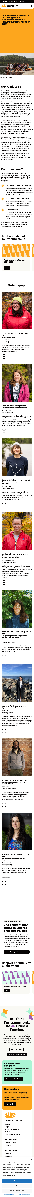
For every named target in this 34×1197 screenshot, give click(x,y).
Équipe (7, 1127)
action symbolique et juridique (14, 137)
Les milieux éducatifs (11, 1143)
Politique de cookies (8, 1194)
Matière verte (9, 1156)
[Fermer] (33, 2)
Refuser (17, 1186)
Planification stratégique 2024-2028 (14, 261)
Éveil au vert (8, 1153)
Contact (7, 1132)
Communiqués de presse (12, 1134)
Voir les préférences (17, 1191)
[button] (31, 1159)
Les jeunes (8, 1145)
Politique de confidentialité (22, 1194)
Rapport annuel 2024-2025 (15, 987)
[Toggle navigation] (32, 6)
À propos (7, 1124)
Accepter (17, 1181)
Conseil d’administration (12, 1129)
